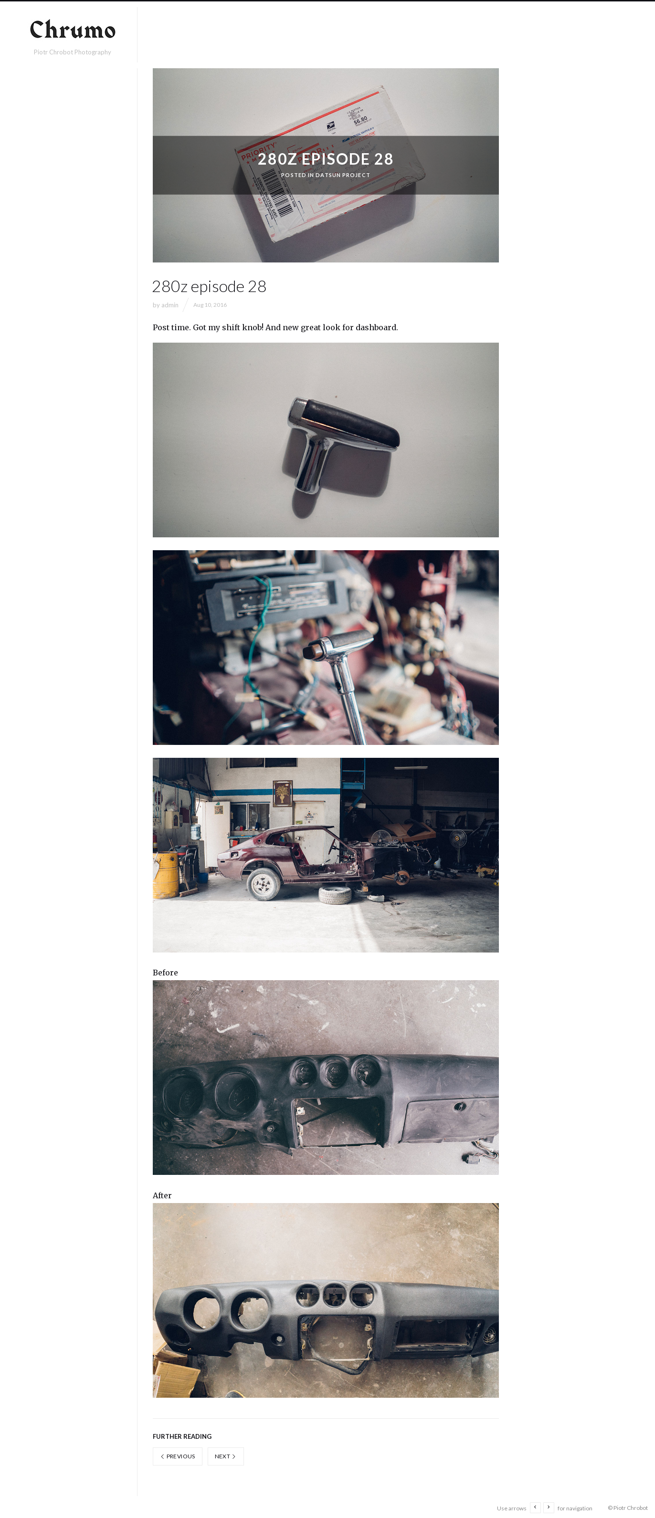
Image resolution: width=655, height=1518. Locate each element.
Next (226, 1454)
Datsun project (343, 175)
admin (170, 305)
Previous (177, 1454)
